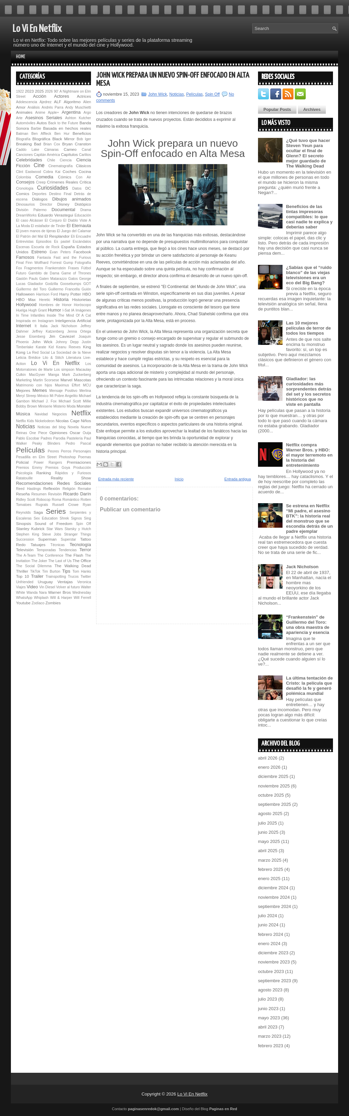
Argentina (71, 112)
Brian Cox (51, 144)
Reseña (23, 494)
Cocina (85, 171)
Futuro (21, 273)
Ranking (43, 473)
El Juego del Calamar (74, 231)
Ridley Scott (25, 499)
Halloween (25, 294)
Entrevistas (24, 241)
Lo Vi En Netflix (37, 29)
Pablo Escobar (27, 438)
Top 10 (22, 576)
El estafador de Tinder (48, 226)
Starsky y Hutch (78, 529)
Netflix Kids (25, 421)
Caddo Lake (27, 150)
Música (23, 413)
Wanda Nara (37, 592)
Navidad (41, 414)
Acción (39, 96)
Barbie (36, 128)
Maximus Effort (67, 385)
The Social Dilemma (33, 566)
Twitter (85, 576)
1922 (20, 91)
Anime (40, 112)
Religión (68, 489)
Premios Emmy (29, 467)
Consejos (25, 182)
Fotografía (83, 263)
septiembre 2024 (274, 906)
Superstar (68, 539)
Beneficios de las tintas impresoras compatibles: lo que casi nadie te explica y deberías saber (309, 216)
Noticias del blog (51, 427)
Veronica (84, 582)
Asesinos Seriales (43, 117)
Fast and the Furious (72, 257)
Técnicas (57, 545)
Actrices (84, 96)
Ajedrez (45, 102)
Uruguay (45, 581)
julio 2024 (267, 915)
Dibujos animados (71, 199)
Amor (21, 107)
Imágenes (83, 310)
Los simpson (64, 369)
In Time (22, 315)
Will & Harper (61, 598)
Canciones (24, 155)
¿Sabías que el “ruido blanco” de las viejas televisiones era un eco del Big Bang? (309, 275)
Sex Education (46, 518)
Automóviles (25, 123)
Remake (84, 489)
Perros (66, 451)
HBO (86, 294)
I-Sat (66, 310)
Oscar (75, 432)
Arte (19, 118)
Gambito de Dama (43, 273)
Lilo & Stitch (53, 358)
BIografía (23, 139)
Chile (51, 160)
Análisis (34, 107)
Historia (61, 299)
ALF (57, 101)
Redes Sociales (74, 483)
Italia (43, 326)
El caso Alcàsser (29, 220)
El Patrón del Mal (29, 236)
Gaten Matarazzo (53, 279)
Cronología (24, 188)
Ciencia (66, 160)
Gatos (73, 279)
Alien (87, 102)
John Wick (42, 341)
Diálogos (39, 199)
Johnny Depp (67, 342)
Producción (82, 467)
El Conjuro (53, 220)
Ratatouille (24, 478)
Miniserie (45, 406)
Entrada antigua (237, 479)
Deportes (39, 194)
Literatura (73, 358)
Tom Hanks (81, 571)
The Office (82, 560)
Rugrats (42, 505)
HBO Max (26, 299)
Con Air (83, 177)
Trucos (73, 576)
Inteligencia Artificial (73, 320)
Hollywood (26, 304)
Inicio (179, 479)
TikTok (35, 571)
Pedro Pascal (78, 443)
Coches (69, 171)
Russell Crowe (65, 505)
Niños (86, 420)
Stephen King (27, 534)
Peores (53, 451)
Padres (46, 438)
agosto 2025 (270, 813)
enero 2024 (269, 943)
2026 (49, 91)
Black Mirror (63, 139)
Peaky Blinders (46, 443)
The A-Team (26, 555)
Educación (82, 215)
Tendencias (68, 550)
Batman (22, 133)
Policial (22, 462)
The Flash (74, 555)
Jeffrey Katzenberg (48, 331)
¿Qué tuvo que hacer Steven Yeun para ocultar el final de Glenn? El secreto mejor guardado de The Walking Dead (308, 153)
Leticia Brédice (28, 358)
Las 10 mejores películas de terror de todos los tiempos (308, 328)
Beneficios (82, 133)
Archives (312, 109)
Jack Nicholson (64, 326)
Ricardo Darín (77, 493)
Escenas (23, 247)
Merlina (85, 391)
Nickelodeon (45, 421)
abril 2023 (267, 1027)
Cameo (70, 149)
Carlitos (85, 155)
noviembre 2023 (274, 961)
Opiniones (58, 432)
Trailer (37, 576)
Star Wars (54, 529)
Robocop (43, 499)
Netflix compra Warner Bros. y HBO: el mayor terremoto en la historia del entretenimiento (309, 455)
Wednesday (81, 592)
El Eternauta (78, 225)
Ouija (87, 433)
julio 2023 (267, 999)
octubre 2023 (271, 971)
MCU (87, 385)
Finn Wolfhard (37, 263)
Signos (76, 518)
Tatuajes (38, 544)
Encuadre (83, 236)
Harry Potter (70, 294)
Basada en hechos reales (67, 128)
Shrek (64, 518)
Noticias (25, 426)
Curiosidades (52, 188)
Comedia (44, 176)
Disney (63, 204)
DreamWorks (26, 215)
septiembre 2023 (274, 980)
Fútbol (86, 268)
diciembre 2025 (273, 776)
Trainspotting (56, 576)
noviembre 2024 (274, 897)
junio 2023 (268, 1008)
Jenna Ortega (79, 331)
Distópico (83, 204)
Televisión (24, 549)
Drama (85, 210)
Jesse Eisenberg (30, 336)
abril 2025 (267, 850)
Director (46, 204)
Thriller (22, 571)
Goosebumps (70, 284)
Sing (87, 518)
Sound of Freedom (53, 523)
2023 (29, 91)
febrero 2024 (270, 934)
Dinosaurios (25, 204)
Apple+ (53, 112)
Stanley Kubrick (30, 528)
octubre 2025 (271, 795)
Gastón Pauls (27, 279)
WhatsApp (24, 598)
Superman (47, 539)
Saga (38, 512)
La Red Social (38, 352)
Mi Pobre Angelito (64, 396)
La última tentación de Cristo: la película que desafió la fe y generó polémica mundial (309, 685)
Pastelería (75, 438)
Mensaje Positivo (63, 391)
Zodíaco (38, 603)
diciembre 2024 (273, 887)
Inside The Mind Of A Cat (69, 315)
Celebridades (29, 159)
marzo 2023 (270, 1036)
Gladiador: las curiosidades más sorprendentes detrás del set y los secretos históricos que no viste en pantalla (308, 391)
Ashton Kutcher (78, 118)
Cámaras (51, 150)
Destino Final (60, 194)
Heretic (44, 300)
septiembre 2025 (274, 804)
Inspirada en (26, 321)
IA (72, 310)
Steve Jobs (51, 534)
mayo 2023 (269, 1017)
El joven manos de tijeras (36, 231)
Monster (84, 406)
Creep (41, 182)
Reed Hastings (28, 489)
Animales (24, 112)
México (43, 396)
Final (20, 263)
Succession (25, 539)
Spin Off (83, 524)
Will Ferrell (82, 598)
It (36, 326)
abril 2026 (267, 758)
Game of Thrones (76, 273)
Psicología (24, 473)
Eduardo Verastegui (55, 215)
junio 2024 (268, 924)
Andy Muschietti (78, 107)
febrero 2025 (270, 869)
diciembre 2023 (273, 952)
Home (20, 56)
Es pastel (62, 241)
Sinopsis (23, 523)
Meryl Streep (26, 396)
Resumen (38, 494)
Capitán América (47, 155)
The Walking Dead (73, 565)
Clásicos (83, 165)
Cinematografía (60, 166)
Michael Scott (70, 401)
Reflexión (51, 488)
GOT (87, 284)
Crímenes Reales (62, 182)
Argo (87, 112)
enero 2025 (269, 878)
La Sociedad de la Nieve (71, 352)
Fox (19, 268)
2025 (39, 91)
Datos (76, 188)
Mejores (23, 390)
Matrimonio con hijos (34, 385)
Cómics (64, 177)
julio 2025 (267, 823)
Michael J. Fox (44, 401)
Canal (86, 150)
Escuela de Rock (45, 247)
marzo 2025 (270, 860)
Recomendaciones (34, 483)
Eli (73, 236)
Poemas (84, 457)
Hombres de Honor (55, 305)
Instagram (46, 321)
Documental (63, 209)
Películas (30, 450)
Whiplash (41, 598)
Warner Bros (59, 592)
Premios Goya (57, 467)
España (68, 246)
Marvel (66, 380)
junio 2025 (268, 832)
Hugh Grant (37, 310)
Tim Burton (51, 571)
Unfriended (24, 582)
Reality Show (71, 478)
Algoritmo (72, 101)
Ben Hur (61, 133)
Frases (73, 268)
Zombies (53, 603)
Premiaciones (79, 462)
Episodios (43, 241)
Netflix (81, 413)
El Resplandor (57, 236)
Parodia (59, 438)
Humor (54, 310)
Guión (86, 289)
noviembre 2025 (274, 785)
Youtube (23, 603)
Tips (66, 571)
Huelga (21, 310)
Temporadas (46, 550)
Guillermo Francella (64, 289)
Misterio (59, 406)
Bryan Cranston (76, 144)
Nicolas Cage (67, 420)
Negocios (59, 414)
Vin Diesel (47, 587)
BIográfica (41, 139)
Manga (53, 375)
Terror (85, 549)
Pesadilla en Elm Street (36, 457)
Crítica (85, 182)
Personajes (82, 451)
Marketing (24, 380)
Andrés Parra (52, 107)
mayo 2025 (269, 841)
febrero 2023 (270, 1045)
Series (56, 511)
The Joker (39, 561)
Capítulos (69, 154)
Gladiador (35, 284)
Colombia (23, 177)
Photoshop (67, 457)
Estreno (39, 251)
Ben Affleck (41, 133)
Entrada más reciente (116, 479)
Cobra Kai (51, 172)
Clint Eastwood (28, 172)
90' (56, 91)
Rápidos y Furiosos (73, 473)
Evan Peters (60, 252)
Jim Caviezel (62, 336)
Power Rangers (48, 462)
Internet (23, 325)
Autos (41, 123)
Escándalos (82, 241)
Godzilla (51, 284)
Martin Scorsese (46, 380)
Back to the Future (63, 123)
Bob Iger (84, 139)
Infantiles (38, 315)
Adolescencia (26, 102)
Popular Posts (277, 109)
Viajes (21, 587)
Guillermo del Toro (31, 289)
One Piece (38, 433)
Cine (39, 165)
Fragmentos (33, 268)
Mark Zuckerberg (76, 375)
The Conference (50, 555)
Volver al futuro (68, 587)
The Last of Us (59, 561)
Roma (56, 499)
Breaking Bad (28, 144)
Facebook (82, 252)
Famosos (25, 257)
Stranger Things (77, 534)
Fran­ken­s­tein (55, 268)
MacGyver (37, 375)
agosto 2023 (270, 989)
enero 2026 (269, 767)
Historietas (81, 299)
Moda (71, 406)
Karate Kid (45, 347)
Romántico (70, 499)
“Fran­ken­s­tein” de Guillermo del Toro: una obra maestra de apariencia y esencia (307, 625)
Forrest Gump (61, 263)
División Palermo (31, 210)
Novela (73, 427)
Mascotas (82, 380)
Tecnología (80, 544)
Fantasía (44, 257)
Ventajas (65, 581)
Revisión (55, 494)
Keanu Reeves (68, 347)
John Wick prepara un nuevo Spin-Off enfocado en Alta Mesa (172, 79)
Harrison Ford (47, 294)
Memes (39, 390)
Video (32, 586)
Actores (61, 96)
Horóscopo (82, 305)
